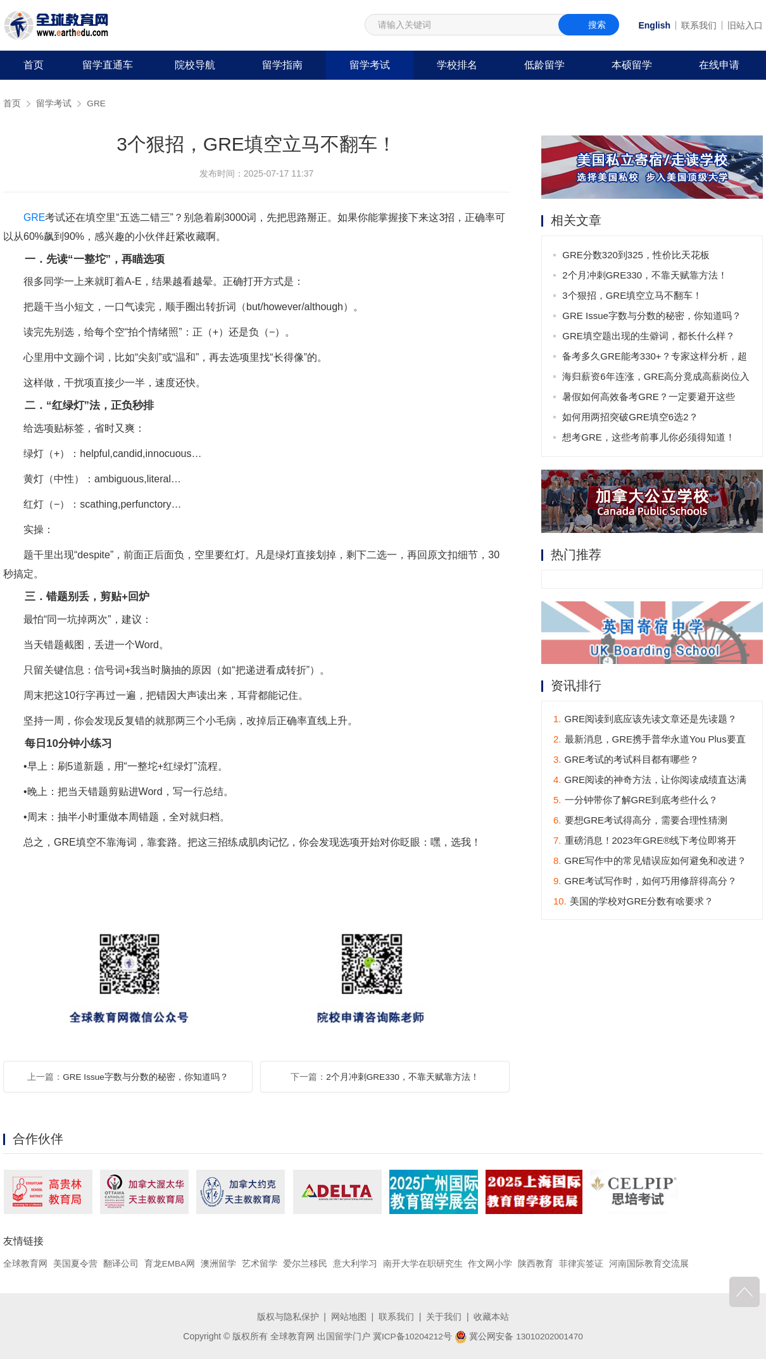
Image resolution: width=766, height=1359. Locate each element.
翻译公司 (121, 1263)
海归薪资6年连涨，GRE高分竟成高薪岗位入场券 (656, 379)
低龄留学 (544, 64)
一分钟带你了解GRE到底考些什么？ (635, 800)
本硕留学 (632, 64)
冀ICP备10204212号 (411, 1336)
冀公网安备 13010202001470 (519, 1336)
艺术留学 (260, 1263)
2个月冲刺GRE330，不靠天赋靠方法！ (402, 1077)
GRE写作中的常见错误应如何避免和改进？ (649, 861)
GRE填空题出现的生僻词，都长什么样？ (649, 335)
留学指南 (282, 64)
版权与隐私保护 (288, 1317)
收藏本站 (491, 1317)
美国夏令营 (75, 1263)
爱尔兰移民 (306, 1263)
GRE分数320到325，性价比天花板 (636, 254)
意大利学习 (356, 1263)
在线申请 (719, 64)
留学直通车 (107, 64)
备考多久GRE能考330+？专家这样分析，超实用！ (655, 358)
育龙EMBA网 (170, 1263)
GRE (96, 103)
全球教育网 (25, 1263)
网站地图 (349, 1317)
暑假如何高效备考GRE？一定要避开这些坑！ (649, 399)
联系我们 (699, 25)
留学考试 (369, 64)
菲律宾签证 (582, 1263)
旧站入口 (745, 25)
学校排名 (457, 64)
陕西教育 (537, 1263)
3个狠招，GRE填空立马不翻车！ (633, 295)
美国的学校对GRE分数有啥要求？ (633, 901)
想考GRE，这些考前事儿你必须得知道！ (649, 437)
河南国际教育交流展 (649, 1263)
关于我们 (443, 1317)
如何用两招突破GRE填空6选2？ (630, 416)
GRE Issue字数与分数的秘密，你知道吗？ (145, 1077)
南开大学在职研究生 (423, 1263)
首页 (33, 64)
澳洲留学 (219, 1263)
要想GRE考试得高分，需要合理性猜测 (640, 820)
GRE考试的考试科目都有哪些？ (626, 760)
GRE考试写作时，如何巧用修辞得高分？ (645, 881)
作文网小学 (491, 1263)
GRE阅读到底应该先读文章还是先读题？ (645, 719)
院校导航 (195, 64)
